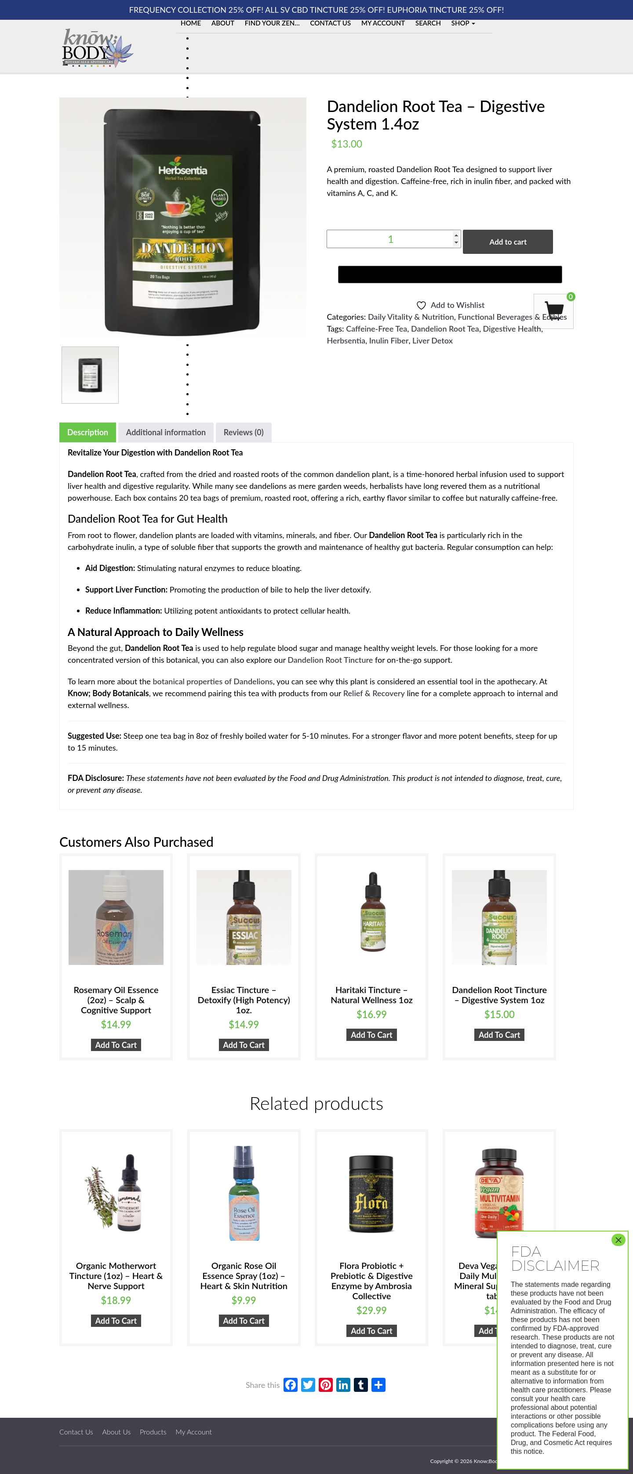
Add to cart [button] (116, 1045)
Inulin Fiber (389, 340)
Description (87, 432)
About (222, 23)
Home (191, 23)
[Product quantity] (394, 239)
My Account (383, 23)
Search (428, 23)
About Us (116, 1431)
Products (153, 1431)
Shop (463, 23)
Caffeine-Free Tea (376, 328)
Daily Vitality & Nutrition (411, 317)
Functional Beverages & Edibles (512, 317)
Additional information (166, 432)
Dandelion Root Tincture (330, 660)
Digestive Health (512, 328)
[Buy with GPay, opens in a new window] (450, 274)
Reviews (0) (244, 432)
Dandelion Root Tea (445, 328)
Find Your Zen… (272, 23)
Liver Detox (432, 340)
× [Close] (618, 1240)
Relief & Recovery (374, 693)
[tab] (87, 432)
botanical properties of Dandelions (213, 681)
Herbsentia (346, 340)
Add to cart (508, 241)
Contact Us (330, 23)
